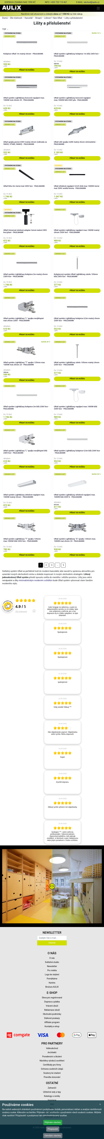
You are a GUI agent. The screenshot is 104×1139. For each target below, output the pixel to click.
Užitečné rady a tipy (52, 1092)
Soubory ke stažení (52, 1073)
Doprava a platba (52, 1002)
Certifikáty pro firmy (52, 1065)
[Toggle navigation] (98, 8)
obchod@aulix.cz (91, 2)
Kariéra (52, 983)
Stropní (38, 18)
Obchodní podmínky (52, 1014)
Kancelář (29, 18)
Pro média (52, 970)
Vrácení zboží (52, 1006)
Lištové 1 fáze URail (53, 18)
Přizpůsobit (53, 1129)
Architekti (52, 1052)
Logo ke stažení (52, 974)
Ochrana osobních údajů (52, 1069)
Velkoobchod (52, 1048)
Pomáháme (52, 978)
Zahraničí (52, 1088)
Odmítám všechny (52, 1135)
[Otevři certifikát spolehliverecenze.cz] (25, 601)
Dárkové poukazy (52, 1018)
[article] (62, 607)
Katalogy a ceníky (52, 1096)
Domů (5, 18)
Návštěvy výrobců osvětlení (52, 1060)
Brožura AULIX (52, 987)
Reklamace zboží (52, 1010)
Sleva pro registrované (52, 997)
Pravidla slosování (52, 1077)
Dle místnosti (16, 18)
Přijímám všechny (53, 1122)
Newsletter (52, 966)
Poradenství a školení (52, 1056)
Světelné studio (52, 962)
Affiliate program (52, 1022)
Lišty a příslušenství (74, 18)
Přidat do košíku (26, 70)
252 (21, 612)
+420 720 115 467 (58, 2)
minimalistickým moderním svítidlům (36, 580)
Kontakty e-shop (52, 1026)
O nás (52, 958)
